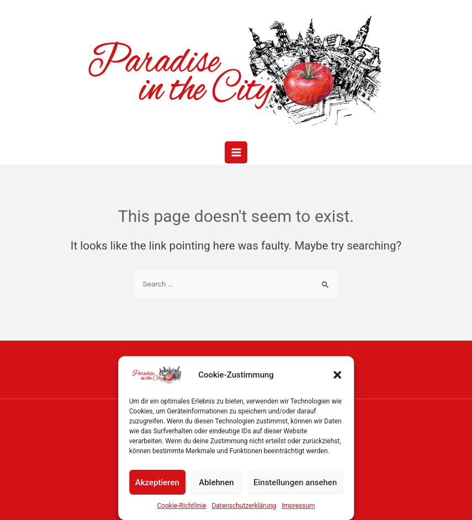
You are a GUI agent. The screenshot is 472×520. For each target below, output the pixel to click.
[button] (337, 374)
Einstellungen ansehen (295, 482)
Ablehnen (216, 482)
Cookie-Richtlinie (181, 506)
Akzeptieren (157, 482)
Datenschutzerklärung (243, 506)
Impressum (298, 506)
